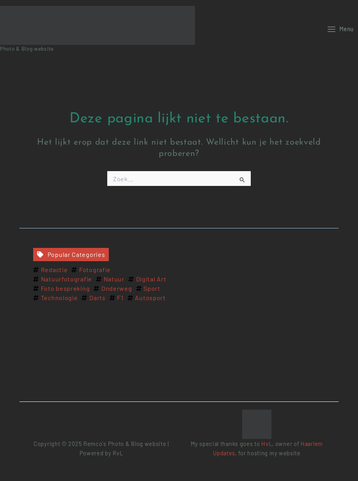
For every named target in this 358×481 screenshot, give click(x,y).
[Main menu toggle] (340, 29)
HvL (266, 443)
